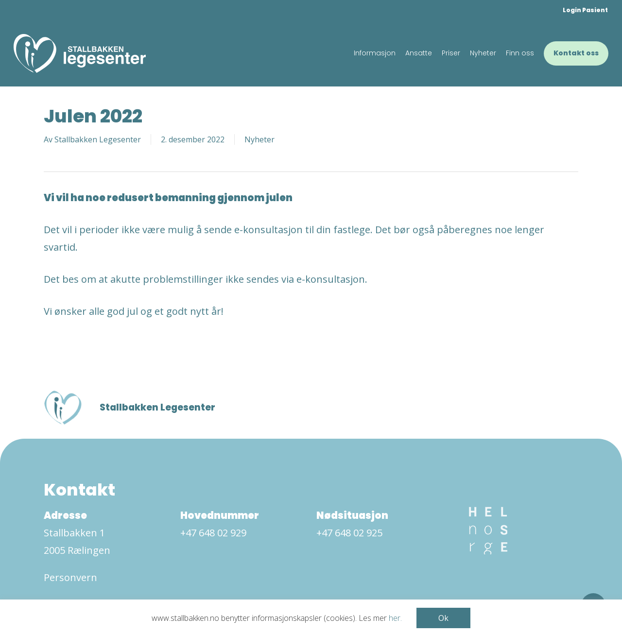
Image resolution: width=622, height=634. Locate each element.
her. (395, 618)
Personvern (70, 577)
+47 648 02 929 (213, 532)
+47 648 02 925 (349, 532)
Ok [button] (443, 618)
